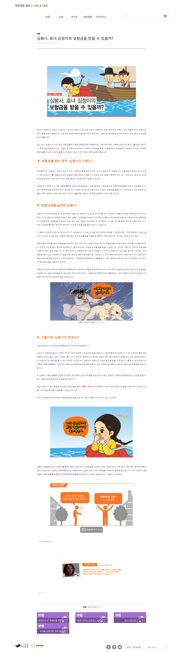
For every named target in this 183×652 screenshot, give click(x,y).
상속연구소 (100, 16)
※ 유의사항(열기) (45, 541)
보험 (48, 16)
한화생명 (87, 16)
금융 (61, 16)
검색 (165, 15)
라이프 (74, 16)
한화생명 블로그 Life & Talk (31, 5)
